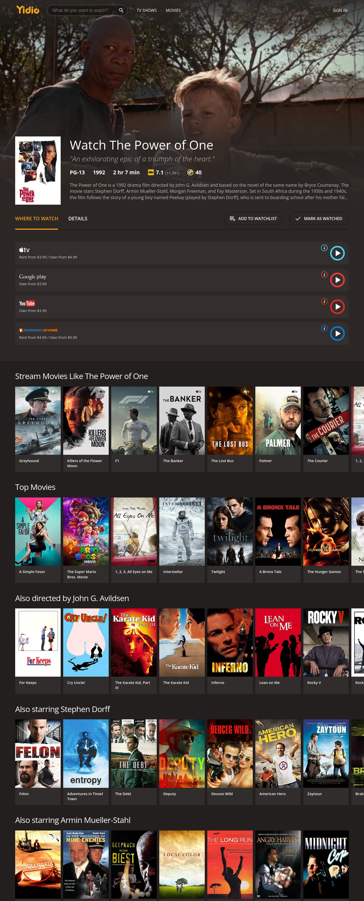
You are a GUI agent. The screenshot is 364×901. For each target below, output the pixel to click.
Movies (173, 10)
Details (77, 218)
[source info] (323, 248)
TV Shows (147, 10)
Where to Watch (36, 218)
